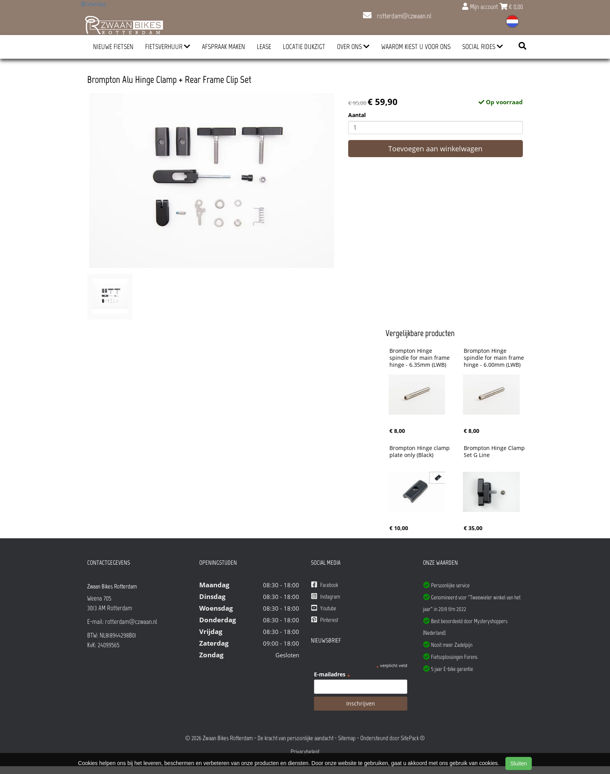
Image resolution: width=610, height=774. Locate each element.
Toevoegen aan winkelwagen (435, 148)
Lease (264, 46)
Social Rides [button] (482, 46)
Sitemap (347, 738)
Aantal (357, 115)
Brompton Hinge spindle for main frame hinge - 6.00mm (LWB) (495, 357)
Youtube (323, 608)
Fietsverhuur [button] (167, 46)
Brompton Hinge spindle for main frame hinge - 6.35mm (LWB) (420, 357)
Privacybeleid (305, 751)
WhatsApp (93, 4)
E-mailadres (332, 674)
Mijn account (481, 7)
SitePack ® (413, 738)
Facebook (324, 584)
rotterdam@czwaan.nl (397, 16)
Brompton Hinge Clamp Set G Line (495, 452)
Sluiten (518, 763)
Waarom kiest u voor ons (415, 46)
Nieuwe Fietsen (113, 46)
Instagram (325, 596)
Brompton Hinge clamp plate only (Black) (420, 452)
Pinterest (324, 619)
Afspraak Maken (223, 46)
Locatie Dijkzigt (304, 46)
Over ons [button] (353, 46)
